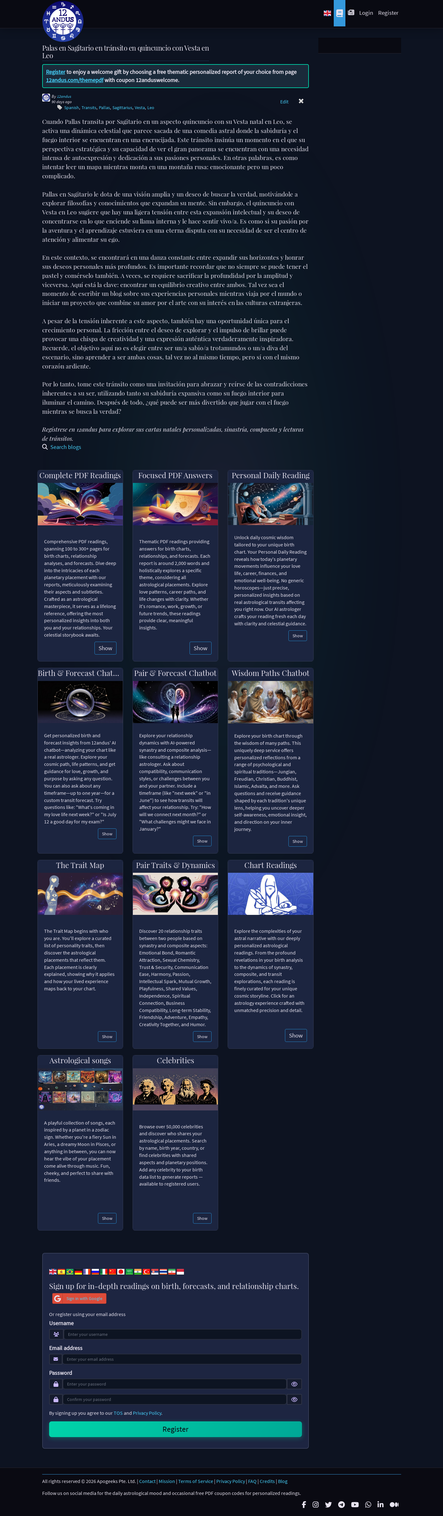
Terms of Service (195, 1481)
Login (366, 12)
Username (61, 1323)
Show (105, 648)
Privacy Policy (147, 1413)
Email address (65, 1348)
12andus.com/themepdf (74, 80)
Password (60, 1372)
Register (388, 12)
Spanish (71, 107)
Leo (150, 107)
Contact (147, 1481)
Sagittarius (122, 107)
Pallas (104, 107)
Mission (167, 1481)
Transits (89, 107)
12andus (64, 96)
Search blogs (61, 447)
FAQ (252, 1481)
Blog (282, 1481)
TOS (118, 1413)
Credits (267, 1481)
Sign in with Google (77, 1298)
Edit (284, 101)
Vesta (140, 107)
